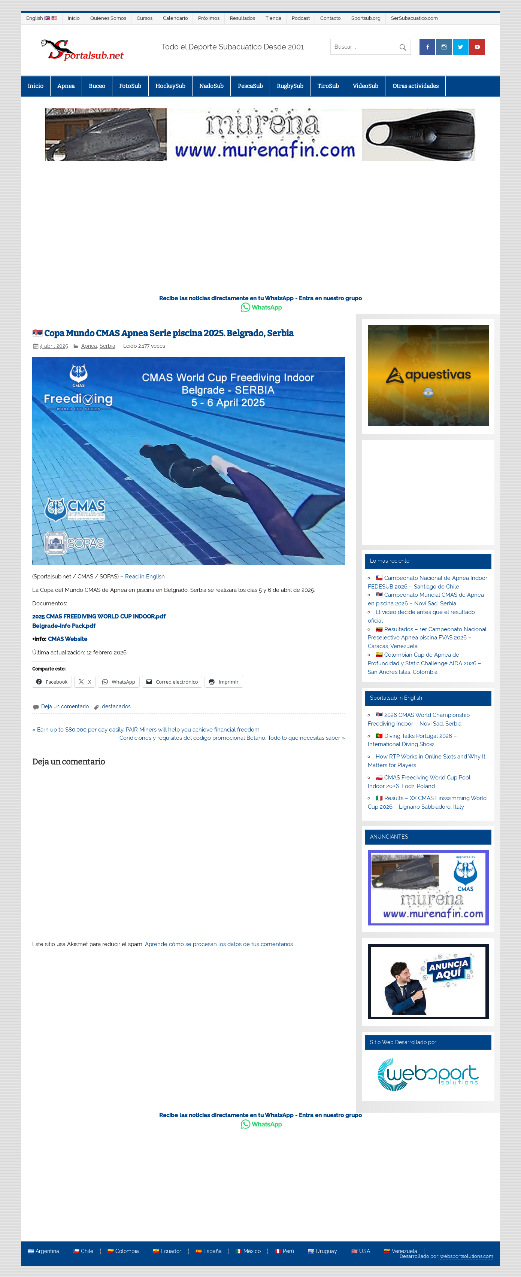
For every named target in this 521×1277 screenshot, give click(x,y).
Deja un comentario (65, 706)
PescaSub (250, 86)
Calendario (175, 18)
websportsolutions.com (466, 1256)
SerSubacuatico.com (414, 18)
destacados (116, 706)
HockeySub (170, 86)
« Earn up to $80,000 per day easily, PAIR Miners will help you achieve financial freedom (146, 729)
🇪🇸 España (209, 1251)
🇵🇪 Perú (284, 1251)
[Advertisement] (260, 231)
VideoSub (365, 86)
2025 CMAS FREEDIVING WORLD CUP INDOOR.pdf (99, 616)
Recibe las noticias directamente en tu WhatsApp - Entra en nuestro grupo (260, 298)
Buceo (97, 86)
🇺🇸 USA (360, 1251)
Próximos (208, 18)
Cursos (144, 18)
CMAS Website (67, 639)
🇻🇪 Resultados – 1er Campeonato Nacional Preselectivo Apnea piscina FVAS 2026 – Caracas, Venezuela (427, 638)
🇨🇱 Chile (83, 1251)
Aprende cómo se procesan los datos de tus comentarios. (219, 944)
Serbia (107, 346)
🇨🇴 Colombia (123, 1251)
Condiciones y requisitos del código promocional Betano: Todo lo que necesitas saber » (232, 738)
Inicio (74, 18)
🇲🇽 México (248, 1251)
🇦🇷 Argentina (43, 1251)
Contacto (330, 18)
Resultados (242, 18)
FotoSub (130, 86)
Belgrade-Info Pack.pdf (64, 626)
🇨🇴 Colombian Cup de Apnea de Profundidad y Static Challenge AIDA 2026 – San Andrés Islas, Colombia (424, 663)
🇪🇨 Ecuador (167, 1251)
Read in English (145, 576)
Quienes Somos (108, 18)
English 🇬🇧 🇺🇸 (41, 18)
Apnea (66, 86)
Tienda (273, 18)
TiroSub (328, 86)
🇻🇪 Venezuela (400, 1251)
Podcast (301, 18)
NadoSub (211, 86)
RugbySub (290, 86)
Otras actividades (416, 86)
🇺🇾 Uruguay (322, 1251)
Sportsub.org (366, 18)
